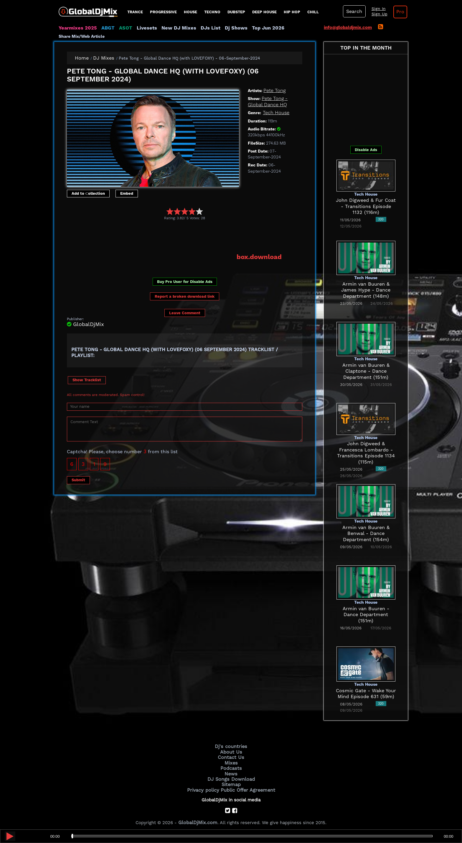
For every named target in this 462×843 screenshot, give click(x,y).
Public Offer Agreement (246, 786)
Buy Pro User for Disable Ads (184, 281)
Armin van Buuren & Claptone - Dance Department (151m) (366, 371)
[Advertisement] (174, 236)
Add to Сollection (88, 193)
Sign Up (376, 14)
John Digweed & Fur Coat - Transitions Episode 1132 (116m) (366, 206)
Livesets (140, 28)
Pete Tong (273, 90)
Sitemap (231, 781)
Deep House (264, 12)
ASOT (120, 28)
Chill (313, 12)
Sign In (375, 9)
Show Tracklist (86, 379)
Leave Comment (184, 312)
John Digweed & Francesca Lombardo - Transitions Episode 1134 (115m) (366, 450)
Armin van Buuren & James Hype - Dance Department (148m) (366, 290)
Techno (212, 12)
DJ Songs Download (231, 776)
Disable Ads (366, 149)
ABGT (104, 28)
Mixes (231, 761)
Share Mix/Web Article (82, 36)
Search (353, 11)
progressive (163, 12)
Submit (78, 479)
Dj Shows (221, 28)
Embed (126, 193)
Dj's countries (231, 746)
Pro (395, 11)
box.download (261, 256)
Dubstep (236, 12)
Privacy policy (205, 786)
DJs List (198, 28)
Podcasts (231, 766)
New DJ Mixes (168, 28)
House (190, 12)
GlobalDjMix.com (198, 818)
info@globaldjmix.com (348, 27)
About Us (231, 751)
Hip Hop (292, 12)
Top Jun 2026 (250, 28)
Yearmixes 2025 (76, 28)
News (231, 771)
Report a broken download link (184, 296)
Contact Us (231, 756)
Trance (135, 12)
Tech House (275, 112)
